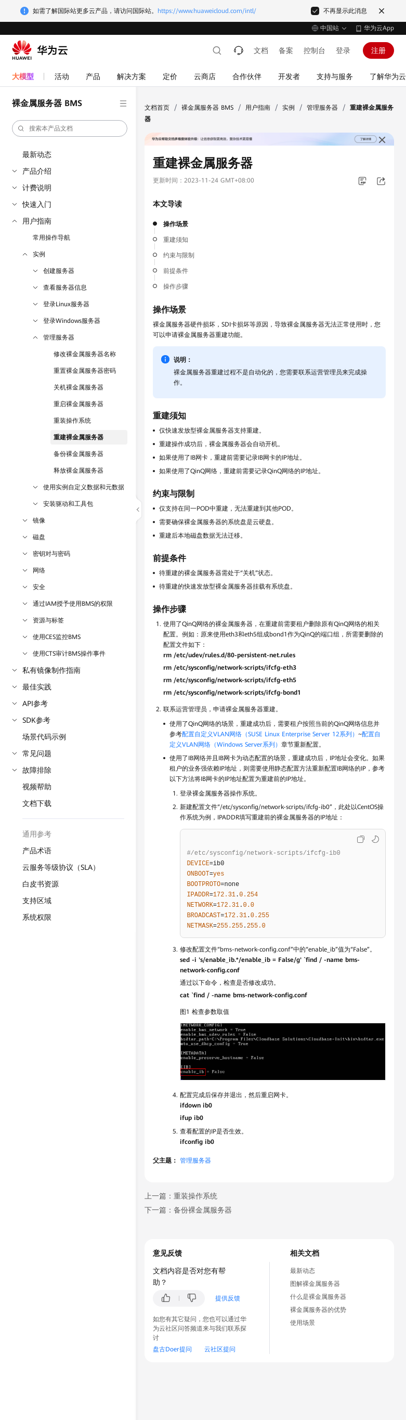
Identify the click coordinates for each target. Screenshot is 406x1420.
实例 (39, 254)
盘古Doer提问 (172, 1349)
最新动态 (36, 154)
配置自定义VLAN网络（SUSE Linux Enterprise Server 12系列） (270, 734)
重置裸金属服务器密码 (85, 370)
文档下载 (36, 803)
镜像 (39, 520)
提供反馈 (227, 1298)
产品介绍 (36, 171)
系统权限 (36, 917)
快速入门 (36, 204)
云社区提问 (219, 1349)
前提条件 (175, 271)
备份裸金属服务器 (78, 454)
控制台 (314, 50)
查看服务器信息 (65, 287)
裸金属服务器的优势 (318, 1309)
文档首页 (157, 107)
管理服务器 (58, 337)
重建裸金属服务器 (78, 437)
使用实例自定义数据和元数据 (83, 487)
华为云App (379, 28)
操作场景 (175, 224)
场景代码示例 (44, 737)
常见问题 (36, 753)
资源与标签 (48, 620)
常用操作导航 (51, 237)
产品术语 (36, 850)
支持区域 (36, 900)
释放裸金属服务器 (78, 470)
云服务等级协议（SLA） (61, 867)
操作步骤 (175, 286)
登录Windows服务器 (71, 320)
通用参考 (36, 834)
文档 (261, 50)
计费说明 (36, 188)
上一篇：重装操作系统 (181, 1196)
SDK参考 (36, 720)
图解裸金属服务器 (315, 1283)
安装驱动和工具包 (68, 503)
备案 (286, 50)
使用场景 (302, 1322)
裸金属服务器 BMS (207, 107)
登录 (343, 50)
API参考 (35, 703)
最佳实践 (36, 687)
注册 (378, 50)
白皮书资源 (40, 884)
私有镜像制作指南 (51, 670)
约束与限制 (178, 255)
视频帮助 (36, 787)
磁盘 (39, 537)
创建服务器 (58, 271)
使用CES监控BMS (57, 637)
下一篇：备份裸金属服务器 (188, 1210)
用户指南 (36, 221)
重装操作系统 (72, 420)
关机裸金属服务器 (78, 387)
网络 (39, 570)
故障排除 (36, 770)
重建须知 (175, 239)
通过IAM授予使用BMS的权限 (73, 603)
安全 (39, 587)
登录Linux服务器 (66, 304)
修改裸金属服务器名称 (85, 354)
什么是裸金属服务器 (318, 1296)
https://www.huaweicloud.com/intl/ (207, 11)
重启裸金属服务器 (78, 404)
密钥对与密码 (51, 553)
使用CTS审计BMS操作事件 (69, 653)
